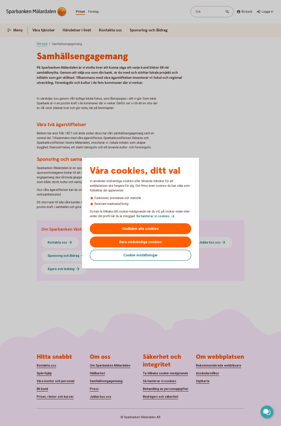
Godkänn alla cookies (140, 228)
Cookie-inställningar (140, 255)
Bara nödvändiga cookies (140, 242)
